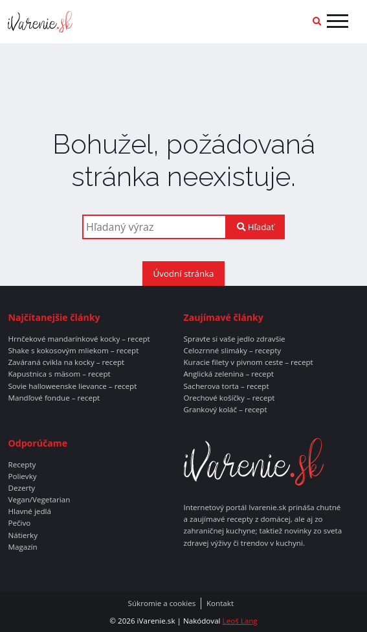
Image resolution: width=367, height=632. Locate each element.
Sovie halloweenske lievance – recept (72, 386)
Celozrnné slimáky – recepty (233, 350)
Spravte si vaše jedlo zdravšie (234, 339)
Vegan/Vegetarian (39, 499)
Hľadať (255, 227)
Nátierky (23, 535)
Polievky (22, 476)
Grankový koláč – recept (225, 409)
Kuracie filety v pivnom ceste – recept (248, 362)
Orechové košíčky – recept (229, 398)
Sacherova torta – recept (226, 386)
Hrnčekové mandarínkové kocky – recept (79, 339)
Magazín (22, 547)
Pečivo (19, 523)
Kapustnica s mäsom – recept (59, 374)
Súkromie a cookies (162, 603)
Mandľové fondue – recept (54, 398)
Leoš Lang (240, 621)
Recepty (22, 464)
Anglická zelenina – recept (229, 374)
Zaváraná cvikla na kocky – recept (66, 362)
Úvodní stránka (183, 273)
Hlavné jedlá (29, 511)
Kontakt (220, 603)
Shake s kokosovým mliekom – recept (73, 350)
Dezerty (21, 488)
